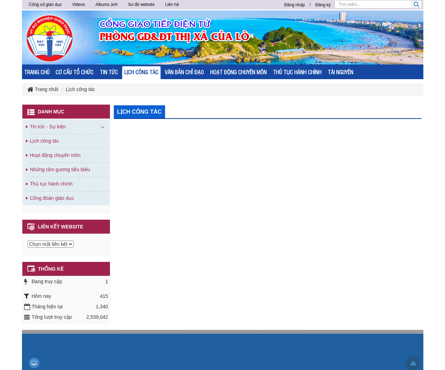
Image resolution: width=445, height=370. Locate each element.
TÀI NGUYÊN (340, 72)
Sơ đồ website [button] (141, 4)
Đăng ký (323, 4)
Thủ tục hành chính (51, 184)
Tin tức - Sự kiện (48, 126)
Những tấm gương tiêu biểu (60, 169)
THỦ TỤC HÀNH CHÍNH (297, 72)
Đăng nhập (294, 4)
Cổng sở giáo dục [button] (45, 4)
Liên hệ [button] (172, 4)
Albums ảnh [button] (106, 4)
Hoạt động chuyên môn (55, 155)
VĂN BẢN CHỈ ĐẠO (184, 72)
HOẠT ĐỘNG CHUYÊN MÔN (238, 72)
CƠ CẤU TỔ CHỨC (74, 72)
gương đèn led (171, 345)
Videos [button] (78, 4)
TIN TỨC (109, 72)
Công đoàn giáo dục (52, 198)
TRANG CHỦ (37, 72)
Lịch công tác (44, 141)
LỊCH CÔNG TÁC (141, 72)
